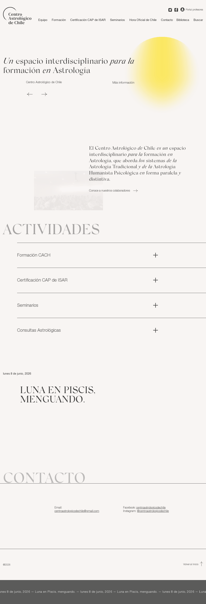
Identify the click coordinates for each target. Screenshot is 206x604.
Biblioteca (182, 20)
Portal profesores (191, 9)
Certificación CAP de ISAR (88, 20)
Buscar (198, 20)
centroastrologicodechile (151, 507)
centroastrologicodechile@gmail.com (77, 511)
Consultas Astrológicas (88, 330)
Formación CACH (88, 255)
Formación (59, 20)
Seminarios (117, 20)
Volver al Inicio (193, 564)
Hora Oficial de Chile (143, 20)
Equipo (42, 20)
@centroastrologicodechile (153, 511)
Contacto (167, 20)
